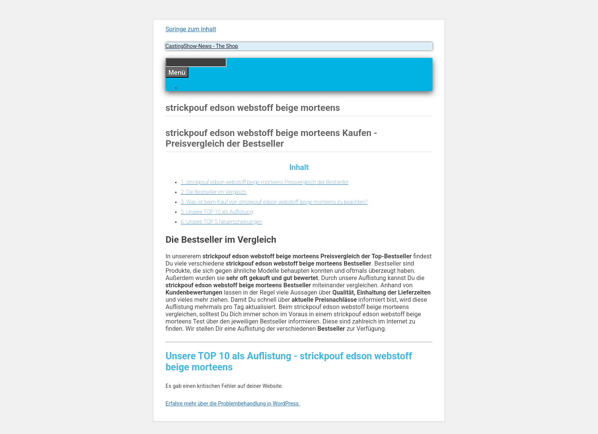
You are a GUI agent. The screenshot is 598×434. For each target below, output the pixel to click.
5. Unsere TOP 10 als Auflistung (217, 212)
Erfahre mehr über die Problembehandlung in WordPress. (233, 403)
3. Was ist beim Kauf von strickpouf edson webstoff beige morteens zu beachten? (274, 202)
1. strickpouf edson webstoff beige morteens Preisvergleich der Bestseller (265, 182)
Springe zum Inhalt (191, 29)
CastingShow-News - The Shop (202, 46)
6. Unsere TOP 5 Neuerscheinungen (221, 222)
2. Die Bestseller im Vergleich (213, 192)
